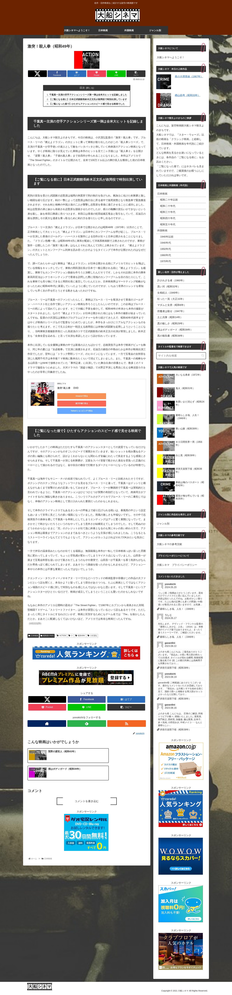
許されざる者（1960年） (171, 280)
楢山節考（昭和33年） (187, 95)
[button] (203, 355)
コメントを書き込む (87, 775)
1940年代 (165, 242)
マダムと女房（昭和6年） (171, 305)
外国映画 (162, 230)
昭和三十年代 (167, 212)
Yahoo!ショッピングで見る (127, 396)
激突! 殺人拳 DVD (67, 388)
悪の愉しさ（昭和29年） (171, 323)
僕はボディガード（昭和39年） (175, 329)
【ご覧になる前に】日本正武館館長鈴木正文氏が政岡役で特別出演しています (88, 99)
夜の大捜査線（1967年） (189, 76)
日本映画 (33, 626)
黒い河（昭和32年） (168, 286)
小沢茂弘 (92, 626)
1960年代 (165, 255)
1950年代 (165, 249)
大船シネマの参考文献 (169, 544)
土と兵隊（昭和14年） (170, 317)
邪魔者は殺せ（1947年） (171, 311)
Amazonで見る (71, 396)
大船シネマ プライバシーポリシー (177, 565)
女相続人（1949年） (169, 292)
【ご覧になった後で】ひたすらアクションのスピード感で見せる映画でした (87, 104)
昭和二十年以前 (169, 199)
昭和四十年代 (47, 626)
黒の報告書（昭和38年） (171, 335)
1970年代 (165, 261)
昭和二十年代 (167, 206)
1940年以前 (166, 236)
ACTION (61, 626)
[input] (181, 355)
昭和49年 (80, 626)
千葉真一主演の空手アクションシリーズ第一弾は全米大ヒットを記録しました (88, 94)
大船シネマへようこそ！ (171, 57)
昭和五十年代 (167, 224)
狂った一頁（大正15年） (171, 299)
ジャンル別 (163, 523)
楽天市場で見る (98, 396)
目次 (82, 87)
